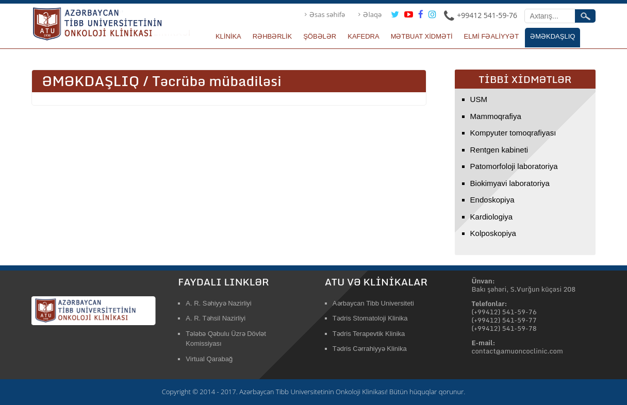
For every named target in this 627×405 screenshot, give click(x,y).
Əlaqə (372, 14)
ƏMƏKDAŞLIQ (552, 36)
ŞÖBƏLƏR (319, 36)
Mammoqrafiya (495, 116)
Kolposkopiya (493, 233)
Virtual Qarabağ (209, 359)
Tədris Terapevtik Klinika (369, 334)
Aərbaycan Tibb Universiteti (373, 303)
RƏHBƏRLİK (272, 36)
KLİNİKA (228, 36)
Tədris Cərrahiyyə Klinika (370, 348)
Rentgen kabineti (499, 149)
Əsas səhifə (327, 14)
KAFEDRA (363, 36)
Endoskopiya (492, 199)
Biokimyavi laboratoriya (510, 183)
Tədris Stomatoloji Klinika (370, 318)
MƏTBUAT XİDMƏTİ (422, 36)
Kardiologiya (491, 216)
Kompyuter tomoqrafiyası (513, 132)
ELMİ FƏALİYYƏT (491, 36)
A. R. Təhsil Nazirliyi (215, 318)
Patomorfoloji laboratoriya (514, 166)
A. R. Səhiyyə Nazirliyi (218, 303)
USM (478, 99)
